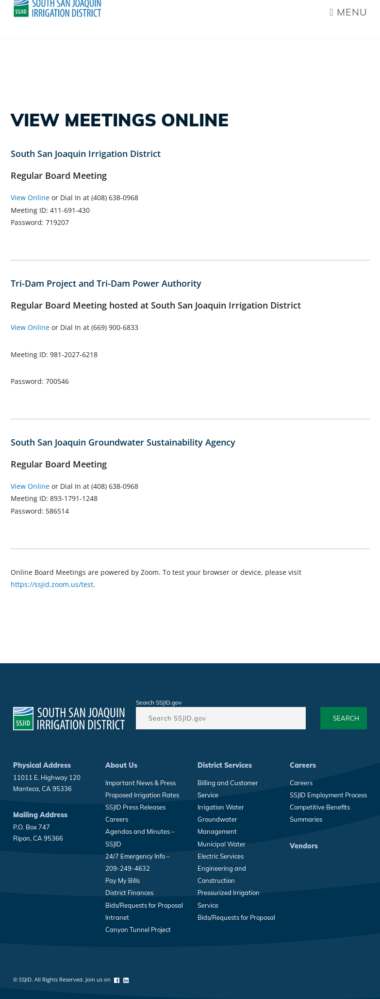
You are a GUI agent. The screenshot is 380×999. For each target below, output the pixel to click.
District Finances (129, 892)
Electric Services (221, 856)
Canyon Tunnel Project (138, 929)
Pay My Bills (122, 880)
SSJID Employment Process (328, 795)
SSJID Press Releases (135, 807)
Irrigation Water (221, 807)
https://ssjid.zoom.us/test (52, 584)
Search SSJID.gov (159, 702)
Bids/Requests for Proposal (144, 905)
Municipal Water (222, 844)
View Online (30, 197)
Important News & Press (140, 783)
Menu (348, 12)
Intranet (117, 917)
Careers (116, 819)
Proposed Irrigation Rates (142, 795)
